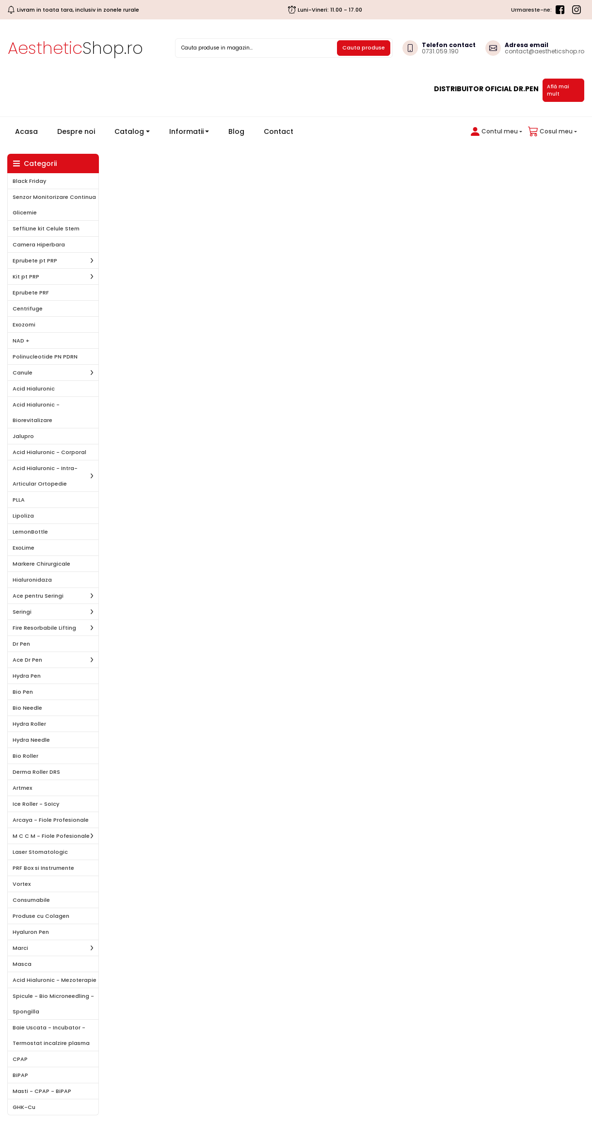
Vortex (22, 884)
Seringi (22, 612)
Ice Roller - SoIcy (36, 804)
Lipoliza (23, 516)
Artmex (22, 788)
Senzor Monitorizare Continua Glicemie (54, 204)
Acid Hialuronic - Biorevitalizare (36, 412)
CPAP (20, 1059)
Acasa (30, 131)
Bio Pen (23, 692)
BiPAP (20, 1075)
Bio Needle (27, 708)
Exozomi (24, 324)
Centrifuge (28, 308)
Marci (20, 948)
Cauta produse (363, 47)
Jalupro (23, 436)
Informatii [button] (186, 131)
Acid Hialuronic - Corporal (49, 452)
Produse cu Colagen (41, 916)
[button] (494, 131)
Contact (278, 131)
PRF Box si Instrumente (43, 868)
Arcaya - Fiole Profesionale (51, 820)
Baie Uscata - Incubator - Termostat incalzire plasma (51, 1035)
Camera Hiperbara (39, 244)
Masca (22, 964)
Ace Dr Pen (27, 660)
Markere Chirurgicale (41, 564)
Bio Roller (25, 756)
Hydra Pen (27, 676)
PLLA (19, 500)
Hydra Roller (29, 724)
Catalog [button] (129, 131)
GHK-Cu (24, 1107)
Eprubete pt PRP (35, 260)
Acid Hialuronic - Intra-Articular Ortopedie (45, 476)
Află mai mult (558, 90)
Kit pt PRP (26, 276)
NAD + (21, 340)
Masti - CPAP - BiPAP (42, 1091)
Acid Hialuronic (34, 388)
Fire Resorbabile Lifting (44, 628)
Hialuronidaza (32, 580)
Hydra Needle (31, 740)
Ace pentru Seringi (38, 596)
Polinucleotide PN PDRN (45, 356)
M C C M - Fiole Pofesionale (51, 836)
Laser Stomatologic (40, 852)
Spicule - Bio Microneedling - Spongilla (53, 1003)
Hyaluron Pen (31, 932)
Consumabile (31, 900)
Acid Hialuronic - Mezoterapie (54, 980)
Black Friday (29, 181)
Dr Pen (21, 644)
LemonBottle (30, 532)
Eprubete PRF (31, 292)
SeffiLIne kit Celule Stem (46, 228)
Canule (22, 372)
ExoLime (23, 548)
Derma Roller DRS (36, 772)
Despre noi (76, 131)
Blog (236, 131)
